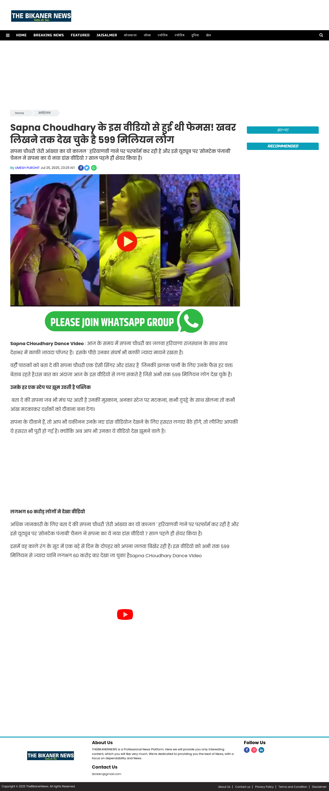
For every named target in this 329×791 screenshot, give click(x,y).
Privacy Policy (264, 786)
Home (21, 35)
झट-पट (282, 130)
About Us (102, 742)
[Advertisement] (164, 75)
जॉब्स (147, 35)
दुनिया (195, 35)
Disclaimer (319, 786)
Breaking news (48, 35)
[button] (7, 35)
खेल (208, 35)
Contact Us (105, 767)
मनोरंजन (44, 113)
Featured (79, 35)
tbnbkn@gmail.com (106, 773)
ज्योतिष (162, 35)
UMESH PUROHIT (27, 167)
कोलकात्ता (130, 35)
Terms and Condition (293, 786)
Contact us (242, 786)
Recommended (282, 146)
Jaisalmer (106, 35)
